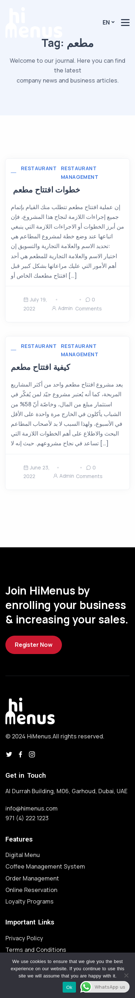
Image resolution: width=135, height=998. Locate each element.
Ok (69, 987)
